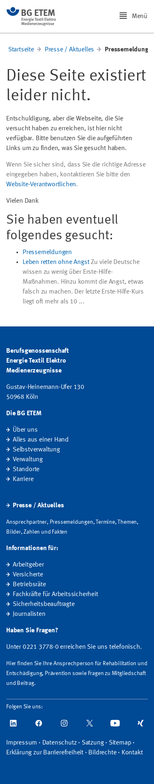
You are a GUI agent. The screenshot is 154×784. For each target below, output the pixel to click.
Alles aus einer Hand (41, 440)
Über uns (25, 430)
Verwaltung (28, 459)
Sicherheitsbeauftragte (44, 604)
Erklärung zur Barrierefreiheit (44, 752)
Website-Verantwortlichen (41, 184)
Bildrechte (102, 752)
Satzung (93, 743)
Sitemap (120, 743)
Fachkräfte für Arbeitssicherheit (55, 594)
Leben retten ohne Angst (56, 262)
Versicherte (28, 574)
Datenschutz (59, 743)
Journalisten (29, 614)
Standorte (26, 469)
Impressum (21, 743)
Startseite (21, 49)
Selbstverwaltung (36, 449)
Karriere (23, 479)
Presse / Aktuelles (69, 49)
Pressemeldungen (47, 252)
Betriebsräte (29, 584)
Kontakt (132, 752)
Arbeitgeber (28, 565)
